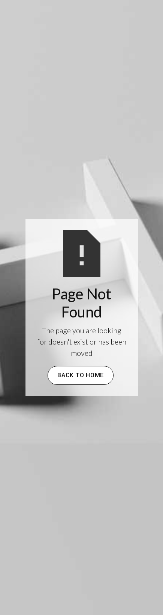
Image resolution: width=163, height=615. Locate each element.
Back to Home (80, 375)
